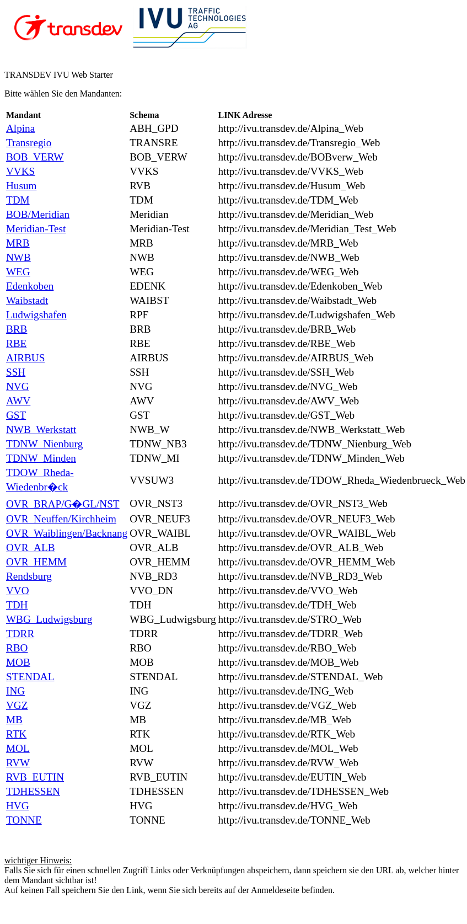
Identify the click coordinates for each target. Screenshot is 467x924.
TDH (17, 605)
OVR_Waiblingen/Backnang (66, 533)
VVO (17, 590)
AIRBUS (25, 358)
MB (14, 719)
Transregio (28, 142)
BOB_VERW (34, 157)
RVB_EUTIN (35, 777)
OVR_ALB (30, 547)
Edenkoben (29, 286)
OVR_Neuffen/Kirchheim (61, 519)
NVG (17, 386)
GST (16, 415)
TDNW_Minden (41, 458)
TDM (18, 200)
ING (15, 691)
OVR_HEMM (36, 562)
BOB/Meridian (37, 214)
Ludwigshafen (36, 315)
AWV (18, 401)
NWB (18, 257)
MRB (18, 243)
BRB (16, 329)
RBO (17, 648)
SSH (15, 372)
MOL (18, 748)
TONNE (24, 820)
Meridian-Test (36, 228)
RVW (18, 762)
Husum (21, 185)
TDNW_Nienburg (44, 444)
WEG (18, 271)
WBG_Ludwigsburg (49, 619)
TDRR (20, 633)
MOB (18, 662)
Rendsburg (29, 576)
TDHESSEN (33, 791)
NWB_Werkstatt (41, 429)
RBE (16, 343)
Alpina (20, 128)
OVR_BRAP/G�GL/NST (63, 504)
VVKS (20, 171)
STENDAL (30, 676)
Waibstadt (27, 300)
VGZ (17, 705)
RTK (16, 734)
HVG (17, 805)
